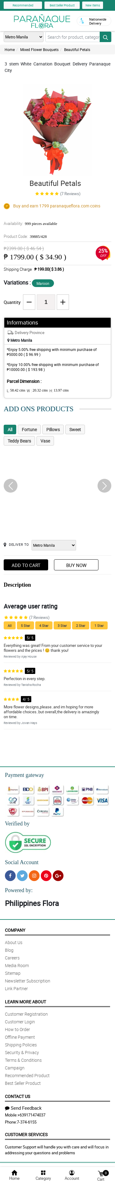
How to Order (17, 1029)
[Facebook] (10, 875)
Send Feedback (23, 1108)
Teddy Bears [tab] (19, 441)
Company (15, 930)
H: (59, 390)
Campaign (15, 1068)
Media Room (17, 965)
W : (37, 390)
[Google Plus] (58, 875)
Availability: (30, 223)
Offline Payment (20, 1037)
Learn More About (25, 1002)
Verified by (17, 824)
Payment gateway (24, 775)
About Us (13, 942)
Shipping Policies (21, 1045)
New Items (93, 5)
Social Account (21, 862)
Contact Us (17, 1096)
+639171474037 (31, 1115)
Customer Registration (26, 1014)
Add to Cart (26, 565)
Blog (9, 950)
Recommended (23, 5)
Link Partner (16, 988)
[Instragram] (34, 875)
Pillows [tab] (53, 429)
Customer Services (26, 1134)
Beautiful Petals (77, 49)
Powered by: (19, 890)
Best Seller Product (62, 5)
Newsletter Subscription (27, 981)
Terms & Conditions (23, 1060)
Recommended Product (27, 1075)
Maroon (42, 283)
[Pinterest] (46, 875)
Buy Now (76, 565)
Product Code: (25, 236)
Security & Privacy (22, 1052)
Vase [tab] (45, 441)
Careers (12, 958)
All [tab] (10, 429)
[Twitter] (22, 875)
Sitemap (13, 973)
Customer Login (20, 1022)
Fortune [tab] (29, 429)
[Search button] (105, 37)
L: (16, 390)
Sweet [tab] (75, 429)
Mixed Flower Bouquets (39, 49)
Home (10, 49)
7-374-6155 (26, 1122)
